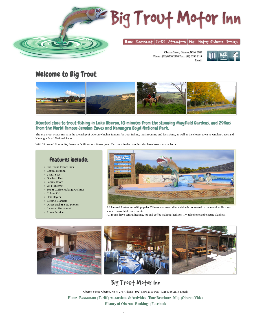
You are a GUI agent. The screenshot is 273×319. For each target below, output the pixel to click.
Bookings (142, 304)
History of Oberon (119, 304)
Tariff (103, 298)
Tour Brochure (159, 298)
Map (177, 298)
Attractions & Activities (128, 298)
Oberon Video (192, 298)
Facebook (159, 304)
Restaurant (87, 298)
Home (72, 298)
